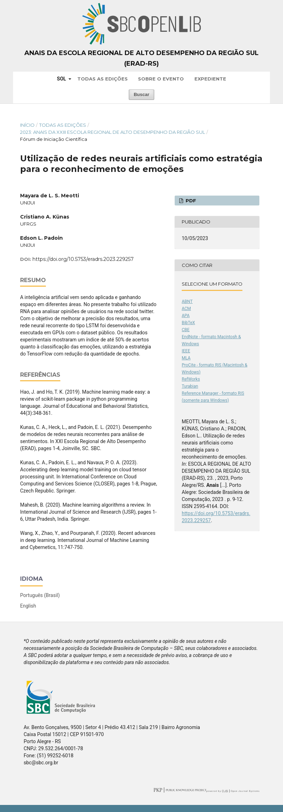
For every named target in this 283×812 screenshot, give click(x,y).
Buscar (141, 94)
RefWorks (191, 379)
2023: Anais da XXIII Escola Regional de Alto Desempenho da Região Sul (112, 132)
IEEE (186, 350)
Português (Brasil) (40, 595)
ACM (186, 308)
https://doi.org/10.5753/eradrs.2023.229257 (83, 259)
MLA (186, 358)
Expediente (210, 79)
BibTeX (188, 322)
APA (185, 315)
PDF (190, 200)
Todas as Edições (102, 79)
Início (27, 125)
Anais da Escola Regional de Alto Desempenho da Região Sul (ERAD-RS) (141, 58)
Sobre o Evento (161, 79)
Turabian (190, 386)
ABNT (187, 301)
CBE (185, 329)
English (28, 606)
